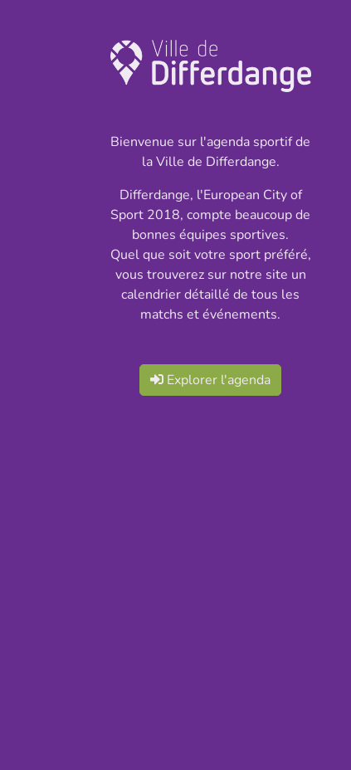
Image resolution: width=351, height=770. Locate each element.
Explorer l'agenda (210, 380)
